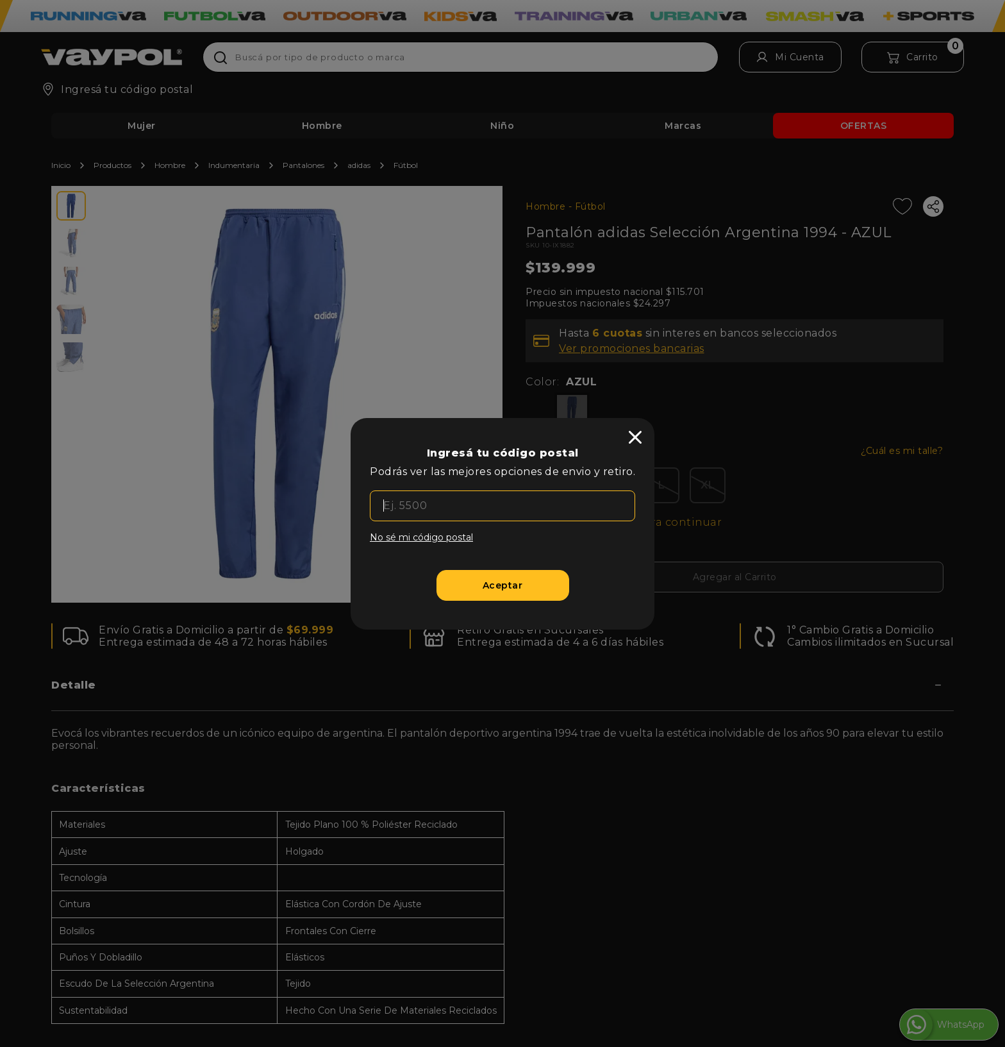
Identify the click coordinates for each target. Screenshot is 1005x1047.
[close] (635, 437)
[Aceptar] (502, 585)
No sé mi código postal (421, 537)
